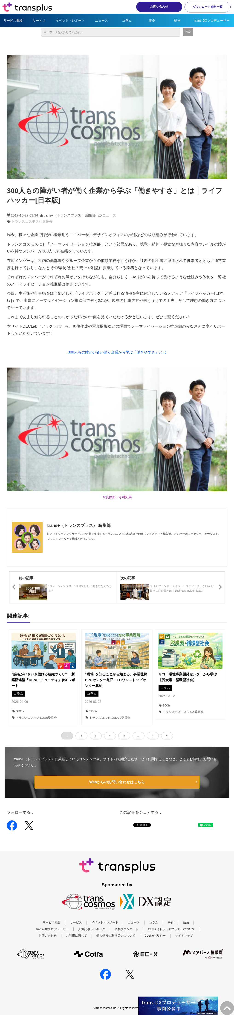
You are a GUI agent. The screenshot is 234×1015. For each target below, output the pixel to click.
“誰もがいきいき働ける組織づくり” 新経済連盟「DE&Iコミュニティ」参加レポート (43, 680)
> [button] (152, 735)
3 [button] (95, 735)
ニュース (101, 20)
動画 (177, 20)
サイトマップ (184, 935)
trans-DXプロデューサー (212, 20)
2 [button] (81, 735)
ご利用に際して (76, 935)
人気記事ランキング (91, 929)
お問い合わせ (159, 6)
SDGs (18, 711)
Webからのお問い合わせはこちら (117, 782)
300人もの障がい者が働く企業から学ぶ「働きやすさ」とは (117, 352)
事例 (152, 20)
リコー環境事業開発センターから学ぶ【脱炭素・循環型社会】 (187, 677)
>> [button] (167, 735)
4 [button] (110, 735)
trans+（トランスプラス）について (171, 929)
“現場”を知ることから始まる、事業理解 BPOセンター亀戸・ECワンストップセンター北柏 (117, 680)
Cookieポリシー (155, 935)
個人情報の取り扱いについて (115, 935)
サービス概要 (13, 20)
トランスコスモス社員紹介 (32, 221)
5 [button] (124, 735)
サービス (39, 20)
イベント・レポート (70, 20)
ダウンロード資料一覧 (207, 7)
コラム (127, 20)
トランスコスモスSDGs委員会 (34, 717)
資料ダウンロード (127, 929)
